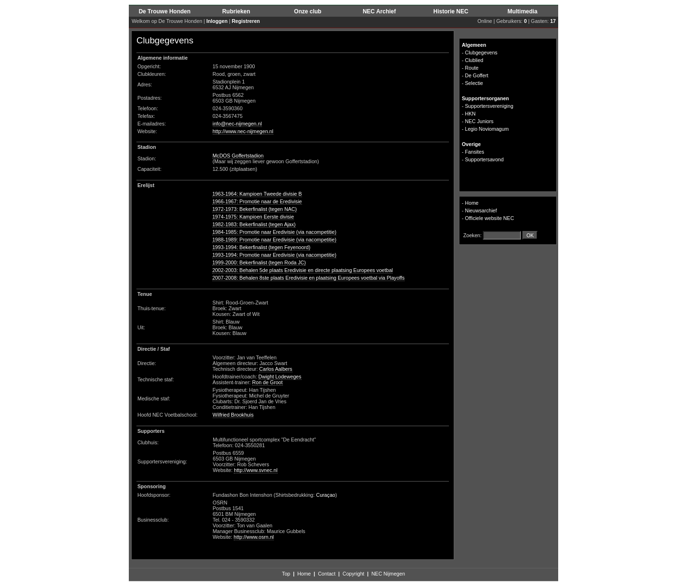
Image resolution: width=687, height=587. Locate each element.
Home (472, 203)
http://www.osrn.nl (254, 537)
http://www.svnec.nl (255, 470)
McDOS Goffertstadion (237, 155)
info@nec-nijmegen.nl (237, 123)
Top (286, 574)
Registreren (246, 21)
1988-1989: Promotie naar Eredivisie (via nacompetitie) (274, 239)
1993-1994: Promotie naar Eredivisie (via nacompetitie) (274, 255)
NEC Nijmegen (388, 574)
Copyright (353, 574)
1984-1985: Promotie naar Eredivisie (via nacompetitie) (274, 232)
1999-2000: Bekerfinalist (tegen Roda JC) (259, 262)
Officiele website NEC (489, 218)
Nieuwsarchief (481, 210)
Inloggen (217, 21)
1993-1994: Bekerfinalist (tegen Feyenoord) (261, 247)
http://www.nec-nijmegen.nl (243, 131)
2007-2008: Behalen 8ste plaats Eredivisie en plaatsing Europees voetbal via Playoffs (308, 278)
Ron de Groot (267, 382)
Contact (326, 574)
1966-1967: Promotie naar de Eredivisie (257, 201)
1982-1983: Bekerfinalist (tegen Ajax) (254, 224)
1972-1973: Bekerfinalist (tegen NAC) (254, 209)
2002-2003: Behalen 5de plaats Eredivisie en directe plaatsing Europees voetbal (302, 270)
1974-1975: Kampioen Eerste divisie (253, 217)
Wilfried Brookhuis (233, 415)
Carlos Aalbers (275, 369)
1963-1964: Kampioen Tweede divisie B (257, 194)
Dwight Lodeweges (280, 376)
